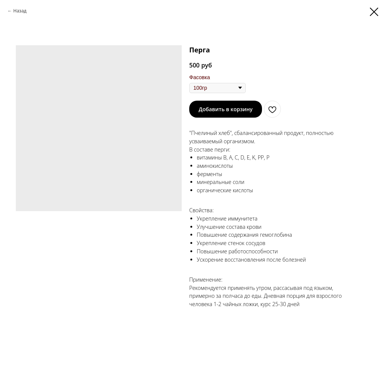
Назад (19, 11)
